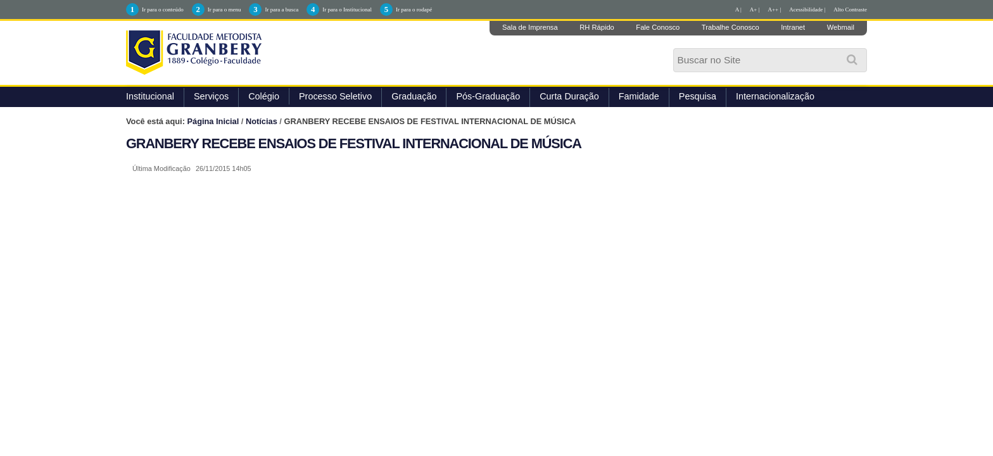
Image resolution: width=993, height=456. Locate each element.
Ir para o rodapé (414, 9)
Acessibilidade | (807, 9)
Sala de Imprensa (530, 27)
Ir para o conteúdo (163, 9)
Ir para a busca (281, 9)
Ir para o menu (224, 9)
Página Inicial (213, 121)
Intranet (793, 27)
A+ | (755, 9)
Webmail (840, 27)
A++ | (774, 9)
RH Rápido (596, 27)
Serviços (211, 96)
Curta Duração (569, 96)
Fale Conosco (658, 27)
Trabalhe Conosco (730, 27)
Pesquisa (697, 96)
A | (738, 9)
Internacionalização (775, 96)
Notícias (261, 121)
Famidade (639, 96)
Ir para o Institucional (347, 9)
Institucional (150, 96)
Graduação (413, 96)
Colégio (263, 96)
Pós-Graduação (488, 96)
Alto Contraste (850, 9)
